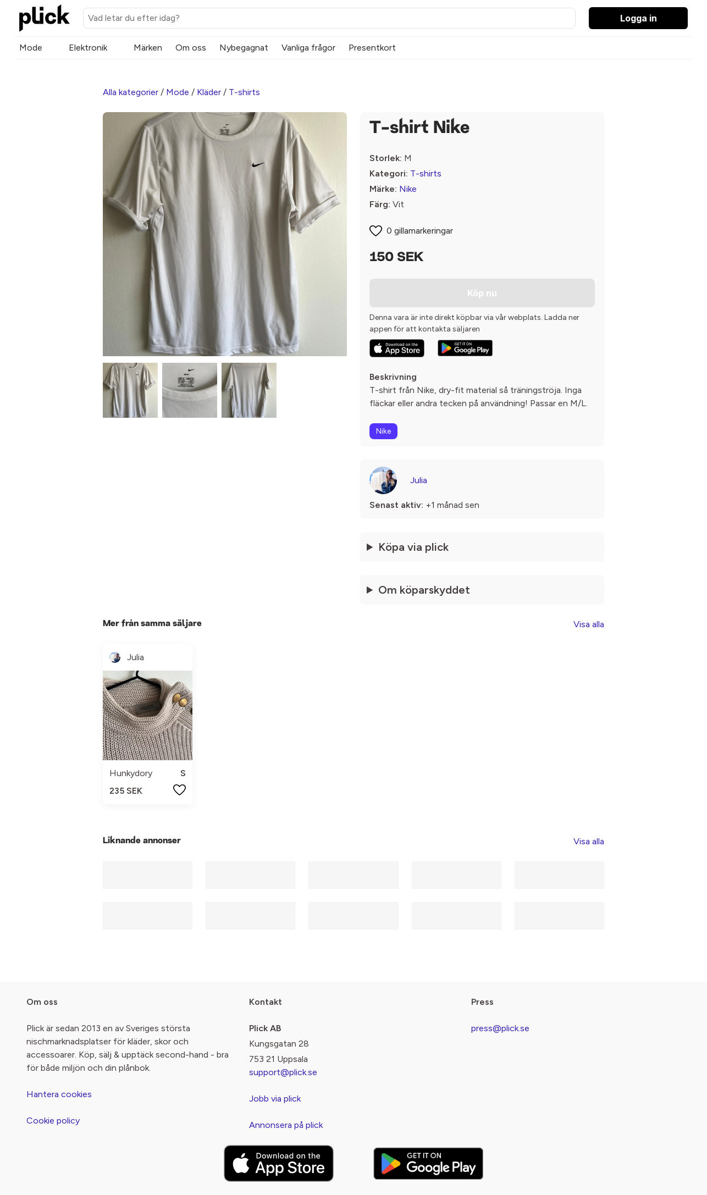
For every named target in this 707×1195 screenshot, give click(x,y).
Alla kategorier (130, 92)
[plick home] (44, 18)
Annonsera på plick (286, 1125)
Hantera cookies (59, 1094)
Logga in (638, 18)
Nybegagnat (243, 47)
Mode (30, 47)
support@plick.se (283, 1072)
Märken (148, 47)
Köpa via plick (413, 547)
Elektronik (88, 47)
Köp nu (482, 292)
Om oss (190, 47)
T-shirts (244, 92)
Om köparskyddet (424, 589)
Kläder (209, 92)
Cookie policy (53, 1120)
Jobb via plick (275, 1098)
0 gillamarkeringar (419, 230)
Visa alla (588, 624)
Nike (408, 189)
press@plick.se (500, 1028)
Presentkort (372, 47)
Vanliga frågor (308, 47)
